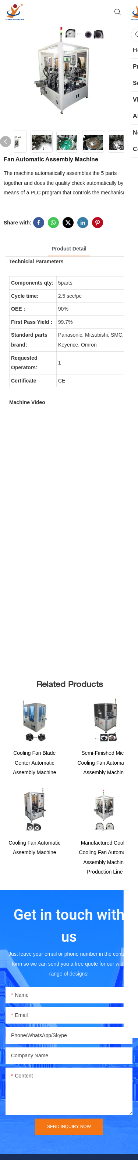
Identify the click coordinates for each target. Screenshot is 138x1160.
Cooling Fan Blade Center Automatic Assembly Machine (34, 762)
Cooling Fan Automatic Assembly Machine (34, 853)
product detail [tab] (69, 249)
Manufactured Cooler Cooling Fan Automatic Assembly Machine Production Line (105, 863)
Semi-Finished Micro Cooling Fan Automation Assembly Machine (104, 765)
